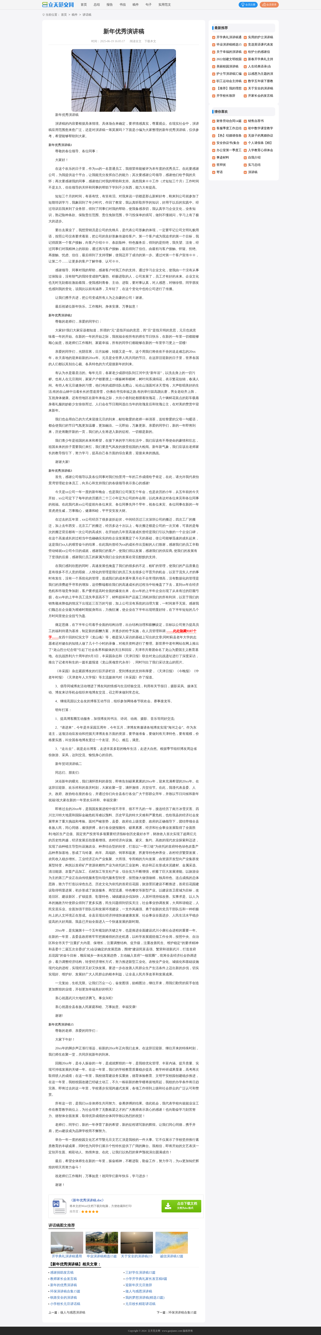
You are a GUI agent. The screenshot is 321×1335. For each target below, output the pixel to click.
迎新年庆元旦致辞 (138, 1285)
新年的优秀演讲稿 (63, 1285)
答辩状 (221, 164)
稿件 (135, 4)
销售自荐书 (256, 121)
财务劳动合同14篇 (229, 121)
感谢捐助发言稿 (62, 1272)
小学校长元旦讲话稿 (65, 1304)
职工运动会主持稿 (229, 81)
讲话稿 (87, 14)
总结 (97, 4)
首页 (84, 4)
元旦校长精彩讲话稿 (140, 1304)
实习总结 (254, 164)
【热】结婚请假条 (229, 135)
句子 (148, 4)
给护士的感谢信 (259, 51)
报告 (110, 4)
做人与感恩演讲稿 (138, 1291)
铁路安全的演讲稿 (63, 1297)
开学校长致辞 (226, 95)
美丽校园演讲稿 (227, 66)
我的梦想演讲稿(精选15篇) (144, 1297)
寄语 (220, 172)
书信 (123, 4)
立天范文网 (154, 1330)
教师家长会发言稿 (63, 1278)
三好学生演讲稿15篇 (140, 1272)
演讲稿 (252, 172)
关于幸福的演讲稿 (229, 51)
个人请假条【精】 (260, 143)
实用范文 (164, 4)
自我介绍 (254, 157)
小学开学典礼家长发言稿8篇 (146, 1278)
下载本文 (150, 41)
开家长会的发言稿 (260, 95)
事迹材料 (223, 157)
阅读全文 (135, 41)
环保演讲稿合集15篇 (65, 1291)
